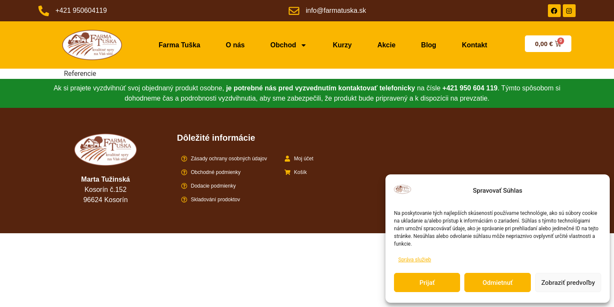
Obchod (288, 45)
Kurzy (342, 45)
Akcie (386, 45)
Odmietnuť (498, 283)
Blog (429, 45)
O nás (235, 45)
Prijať (427, 283)
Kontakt (474, 45)
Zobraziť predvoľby (568, 283)
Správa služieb (414, 260)
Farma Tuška (179, 45)
